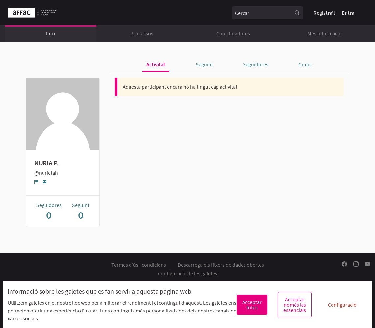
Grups (305, 64)
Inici (50, 33)
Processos (141, 33)
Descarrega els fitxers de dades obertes (221, 264)
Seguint (204, 64)
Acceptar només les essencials (294, 304)
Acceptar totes (252, 305)
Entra (348, 12)
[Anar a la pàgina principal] (33, 12)
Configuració (342, 304)
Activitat (155, 64)
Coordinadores (233, 33)
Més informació (324, 33)
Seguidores (255, 64)
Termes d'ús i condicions (138, 264)
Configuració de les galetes (187, 273)
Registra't (324, 12)
